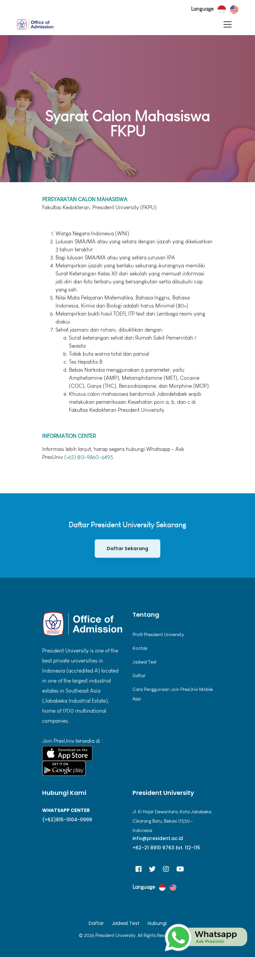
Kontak (140, 648)
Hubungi (157, 923)
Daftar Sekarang (127, 556)
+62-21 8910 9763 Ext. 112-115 (166, 848)
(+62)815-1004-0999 (67, 820)
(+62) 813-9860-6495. (89, 457)
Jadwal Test (145, 662)
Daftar (139, 676)
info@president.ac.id (158, 838)
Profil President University (158, 634)
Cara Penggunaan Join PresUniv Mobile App (173, 694)
